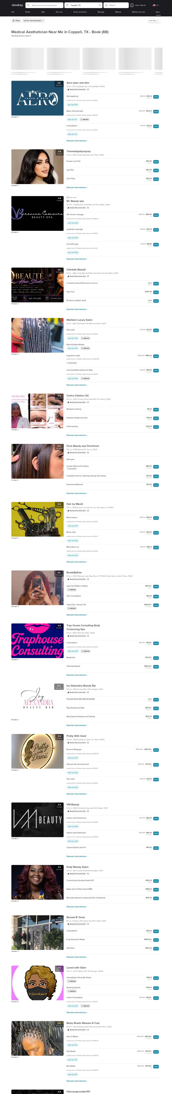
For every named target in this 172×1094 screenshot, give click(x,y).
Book (156, 97)
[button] (44, 5)
